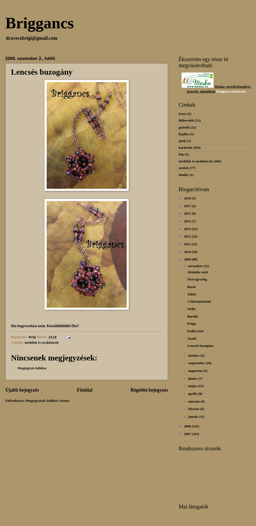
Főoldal (84, 390)
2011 (187, 244)
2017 (188, 206)
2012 (188, 236)
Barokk (192, 316)
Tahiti (191, 294)
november (195, 266)
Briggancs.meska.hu (231, 91)
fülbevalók (186, 120)
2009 (188, 259)
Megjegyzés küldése (32, 368)
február (194, 409)
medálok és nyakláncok (42, 342)
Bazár (191, 287)
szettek (184, 168)
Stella (191, 309)
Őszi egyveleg (197, 279)
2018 (188, 198)
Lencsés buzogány (200, 346)
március (194, 401)
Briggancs (39, 23)
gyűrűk (184, 127)
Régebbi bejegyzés (149, 390)
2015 (188, 213)
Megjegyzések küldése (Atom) (47, 401)
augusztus (195, 371)
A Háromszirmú (199, 301)
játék (182, 141)
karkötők (185, 148)
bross (182, 114)
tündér (184, 175)
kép (181, 154)
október (194, 356)
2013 (188, 229)
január (193, 417)
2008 (188, 426)
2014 (188, 221)
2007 (188, 434)
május (193, 386)
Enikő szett (195, 331)
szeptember (197, 363)
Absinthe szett (197, 272)
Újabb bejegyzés (22, 390)
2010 (188, 252)
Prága (191, 324)
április (193, 394)
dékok (210, 91)
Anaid (191, 338)
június (193, 378)
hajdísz (184, 134)
